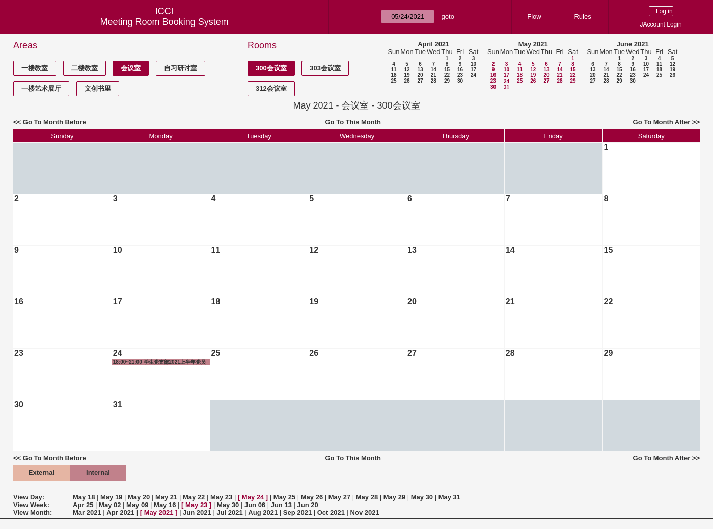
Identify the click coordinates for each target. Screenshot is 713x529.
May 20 (139, 497)
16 (460, 69)
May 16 (165, 505)
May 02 (110, 505)
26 (406, 81)
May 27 (339, 497)
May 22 (194, 497)
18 (393, 75)
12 (406, 69)
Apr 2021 (120, 512)
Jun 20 (307, 505)
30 (460, 81)
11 (393, 69)
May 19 (111, 497)
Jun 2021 (197, 512)
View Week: (31, 505)
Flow (534, 16)
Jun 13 (281, 505)
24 (473, 75)
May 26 (312, 497)
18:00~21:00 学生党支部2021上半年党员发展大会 (159, 362)
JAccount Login (661, 24)
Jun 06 (254, 505)
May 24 (253, 497)
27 (420, 81)
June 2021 (633, 44)
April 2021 (433, 44)
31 (506, 87)
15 (447, 69)
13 (420, 69)
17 (473, 69)
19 (406, 75)
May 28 (367, 497)
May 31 (449, 497)
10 (473, 64)
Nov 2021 (364, 512)
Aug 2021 (263, 512)
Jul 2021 (229, 512)
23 (460, 75)
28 (433, 81)
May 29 (394, 497)
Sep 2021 (297, 512)
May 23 (221, 497)
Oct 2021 (331, 512)
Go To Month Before (54, 122)
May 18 (84, 497)
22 (447, 75)
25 (393, 81)
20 (420, 75)
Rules (582, 16)
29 (447, 81)
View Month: (32, 512)
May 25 (284, 497)
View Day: (28, 497)
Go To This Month (353, 122)
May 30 (422, 497)
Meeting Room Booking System (164, 22)
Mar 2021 (87, 512)
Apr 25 (83, 505)
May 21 (166, 497)
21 (433, 75)
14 (433, 69)
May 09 (137, 505)
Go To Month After (662, 122)
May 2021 (533, 44)
